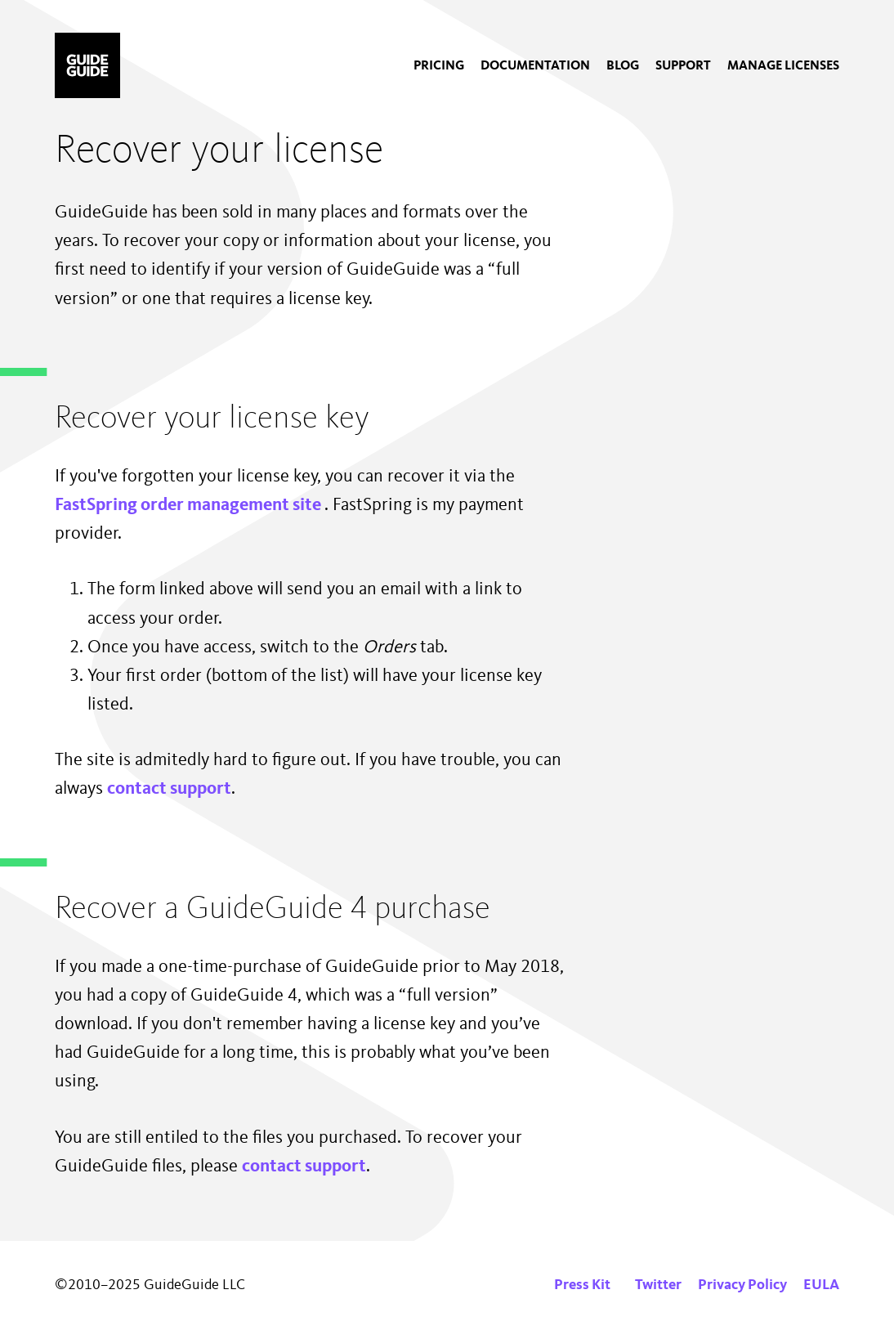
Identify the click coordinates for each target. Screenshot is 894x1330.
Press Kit (582, 1285)
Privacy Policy (742, 1285)
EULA (821, 1285)
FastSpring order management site (189, 505)
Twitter (658, 1285)
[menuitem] (438, 66)
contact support (169, 789)
